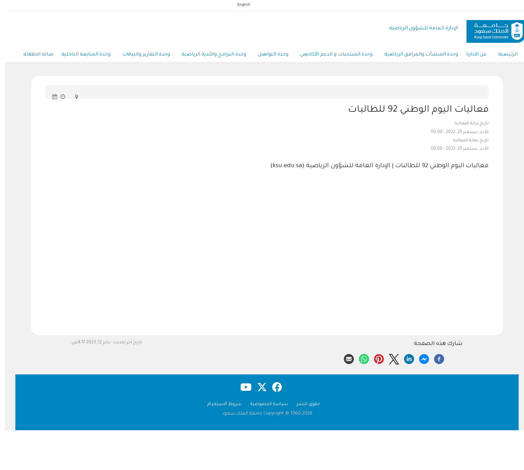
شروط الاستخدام (219, 405)
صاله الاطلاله (26, 56)
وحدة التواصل (268, 56)
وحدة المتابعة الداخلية (75, 55)
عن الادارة (477, 55)
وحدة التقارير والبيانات (137, 56)
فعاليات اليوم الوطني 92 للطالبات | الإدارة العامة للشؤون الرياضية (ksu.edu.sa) (374, 168)
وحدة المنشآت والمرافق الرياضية (420, 56)
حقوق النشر (303, 405)
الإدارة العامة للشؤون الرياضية (418, 28)
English (238, 5)
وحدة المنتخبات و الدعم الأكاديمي (333, 56)
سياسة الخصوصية (264, 405)
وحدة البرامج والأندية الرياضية (207, 56)
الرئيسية (510, 56)
